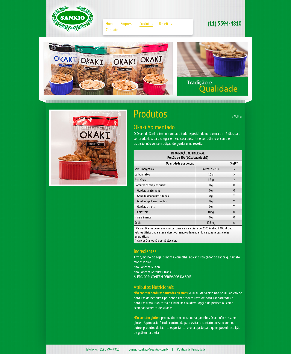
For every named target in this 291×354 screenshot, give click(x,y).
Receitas (165, 23)
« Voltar (237, 116)
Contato (112, 29)
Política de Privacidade (191, 349)
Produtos (146, 23)
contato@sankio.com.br (153, 349)
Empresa (127, 23)
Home (110, 23)
